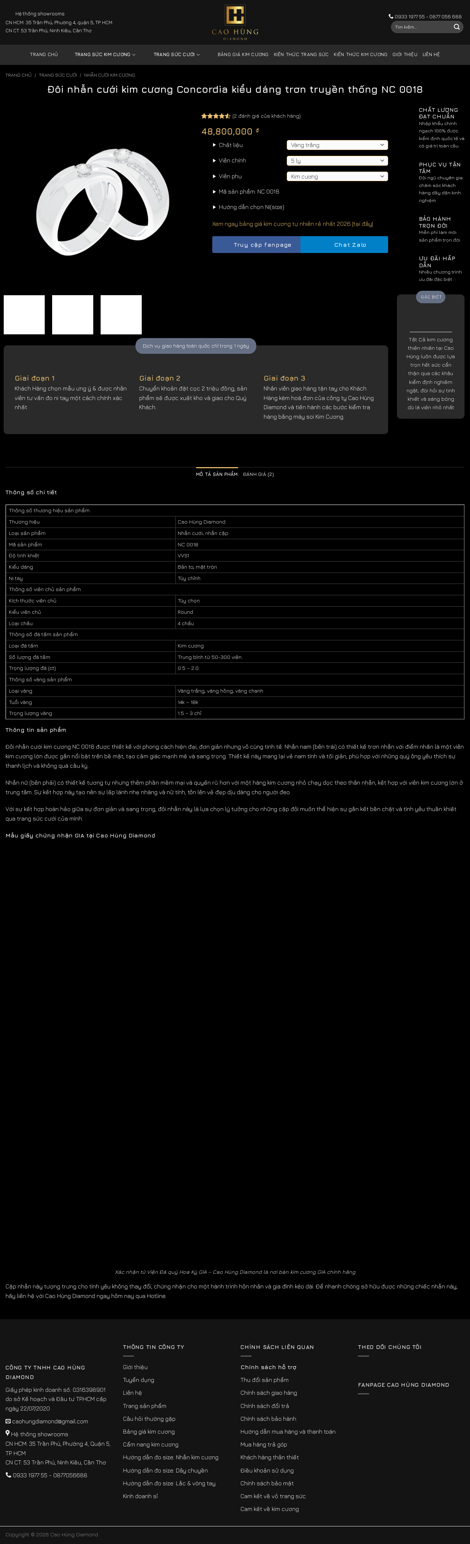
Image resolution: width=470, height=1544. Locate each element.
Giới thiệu (405, 54)
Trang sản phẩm (144, 1405)
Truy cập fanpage (256, 244)
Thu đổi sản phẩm (265, 1379)
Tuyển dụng (138, 1379)
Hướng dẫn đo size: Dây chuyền (165, 1470)
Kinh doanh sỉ (140, 1496)
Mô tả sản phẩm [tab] (217, 474)
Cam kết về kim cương (270, 1509)
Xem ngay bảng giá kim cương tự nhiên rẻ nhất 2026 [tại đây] (292, 223)
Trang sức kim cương (99, 54)
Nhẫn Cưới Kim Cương (109, 75)
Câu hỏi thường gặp (149, 1418)
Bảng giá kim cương (238, 54)
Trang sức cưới (171, 54)
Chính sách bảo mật (267, 1483)
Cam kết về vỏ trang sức (273, 1496)
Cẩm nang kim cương (150, 1444)
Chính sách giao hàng (269, 1392)
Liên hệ (431, 54)
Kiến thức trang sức (301, 54)
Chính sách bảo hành (268, 1418)
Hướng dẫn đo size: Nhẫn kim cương (170, 1457)
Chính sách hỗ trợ (268, 1367)
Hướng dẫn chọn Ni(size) (251, 206)
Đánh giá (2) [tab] (258, 474)
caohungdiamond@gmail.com (50, 1421)
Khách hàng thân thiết (270, 1457)
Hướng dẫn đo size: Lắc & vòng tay (169, 1483)
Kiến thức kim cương (360, 54)
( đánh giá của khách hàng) (266, 116)
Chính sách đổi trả (265, 1405)
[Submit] (457, 27)
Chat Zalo (344, 244)
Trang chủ (44, 54)
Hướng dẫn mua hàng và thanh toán (288, 1431)
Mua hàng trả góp (264, 1444)
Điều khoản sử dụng (267, 1470)
